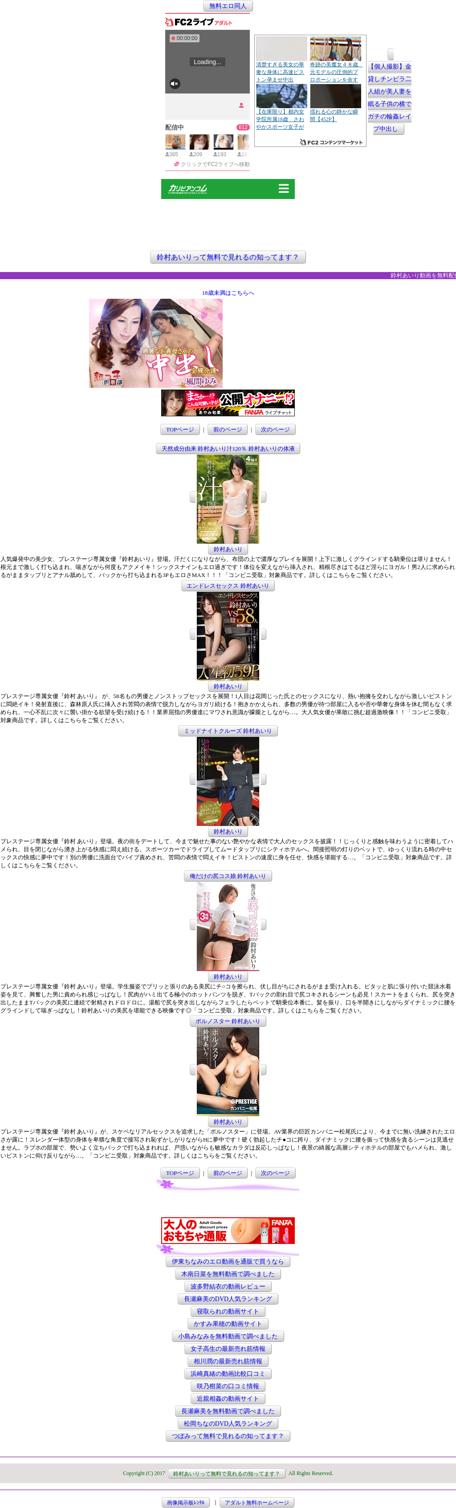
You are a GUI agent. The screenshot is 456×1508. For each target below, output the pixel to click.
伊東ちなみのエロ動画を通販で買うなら (228, 1261)
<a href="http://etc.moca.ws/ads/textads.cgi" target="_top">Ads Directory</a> (295, 374)
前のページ (227, 429)
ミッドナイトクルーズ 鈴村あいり (228, 731)
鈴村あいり (228, 549)
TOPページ (180, 429)
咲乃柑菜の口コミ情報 (228, 1386)
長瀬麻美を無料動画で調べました (228, 1411)
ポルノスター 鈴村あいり (228, 1021)
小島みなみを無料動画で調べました (228, 1336)
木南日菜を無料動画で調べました (228, 1274)
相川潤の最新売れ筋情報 (228, 1361)
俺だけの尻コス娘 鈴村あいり (228, 876)
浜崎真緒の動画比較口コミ (228, 1373)
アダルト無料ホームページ (257, 1502)
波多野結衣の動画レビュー (228, 1286)
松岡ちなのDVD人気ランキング (228, 1423)
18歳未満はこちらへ (228, 292)
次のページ (275, 429)
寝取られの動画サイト (228, 1311)
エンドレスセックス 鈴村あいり (228, 585)
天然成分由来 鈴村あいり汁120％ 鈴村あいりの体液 (228, 448)
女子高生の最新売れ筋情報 (228, 1348)
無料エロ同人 (228, 6)
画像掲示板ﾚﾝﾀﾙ (185, 1502)
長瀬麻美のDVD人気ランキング (228, 1299)
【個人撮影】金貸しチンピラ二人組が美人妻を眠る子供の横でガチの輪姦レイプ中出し (389, 98)
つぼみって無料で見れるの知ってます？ (228, 1436)
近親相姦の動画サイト (228, 1398)
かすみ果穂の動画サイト (228, 1324)
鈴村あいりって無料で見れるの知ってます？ (228, 257)
